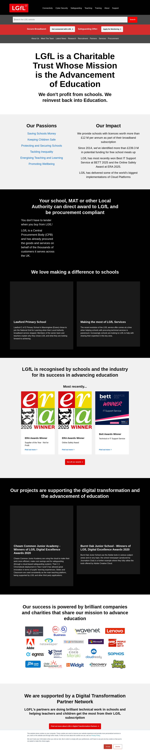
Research (72, 38)
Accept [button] (108, 746)
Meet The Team (47, 38)
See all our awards (74, 462)
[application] (98, 235)
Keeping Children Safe (42, 139)
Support (115, 8)
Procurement (113, 38)
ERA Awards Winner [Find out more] (36, 438)
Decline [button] (117, 746)
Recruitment (83, 38)
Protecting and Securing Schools (41, 145)
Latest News (61, 38)
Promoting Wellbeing (41, 163)
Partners (93, 38)
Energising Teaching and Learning (41, 157)
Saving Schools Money (41, 133)
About (106, 8)
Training (98, 8)
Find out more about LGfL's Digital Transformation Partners (74, 726)
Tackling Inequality (41, 151)
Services (102, 38)
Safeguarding (76, 8)
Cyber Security (62, 8)
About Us (35, 38)
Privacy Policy (95, 735)
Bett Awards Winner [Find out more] (110, 434)
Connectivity (48, 8)
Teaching (88, 8)
